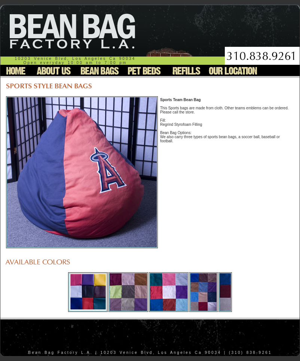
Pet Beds (143, 70)
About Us (54, 70)
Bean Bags (98, 70)
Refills (185, 70)
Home (16, 70)
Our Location (232, 70)
